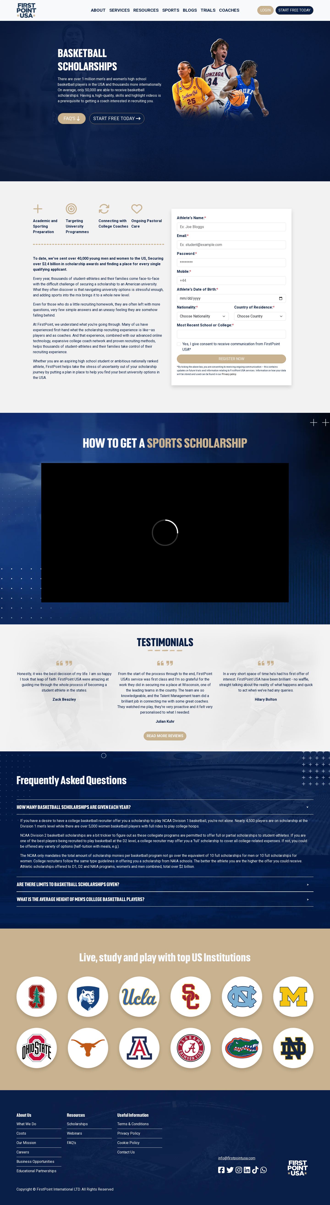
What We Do (26, 1124)
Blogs (190, 10)
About (98, 10)
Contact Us (126, 1152)
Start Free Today (294, 10)
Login (265, 10)
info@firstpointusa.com (236, 1158)
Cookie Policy (128, 1143)
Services (119, 10)
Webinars (74, 1133)
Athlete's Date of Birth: (197, 289)
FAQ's (71, 118)
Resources (146, 10)
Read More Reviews (165, 736)
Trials (208, 10)
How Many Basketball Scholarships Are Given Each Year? (74, 807)
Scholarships (77, 1124)
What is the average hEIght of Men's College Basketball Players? (80, 899)
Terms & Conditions (133, 1124)
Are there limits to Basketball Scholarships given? (68, 884)
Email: (183, 236)
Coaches (229, 10)
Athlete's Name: (191, 218)
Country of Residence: (254, 307)
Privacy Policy (128, 1133)
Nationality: (187, 307)
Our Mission (26, 1143)
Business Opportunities (35, 1161)
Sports (170, 10)
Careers (22, 1152)
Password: (187, 253)
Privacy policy (229, 374)
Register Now (231, 359)
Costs (21, 1133)
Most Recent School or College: (205, 325)
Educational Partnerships (36, 1171)
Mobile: (184, 271)
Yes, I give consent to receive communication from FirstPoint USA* (231, 347)
